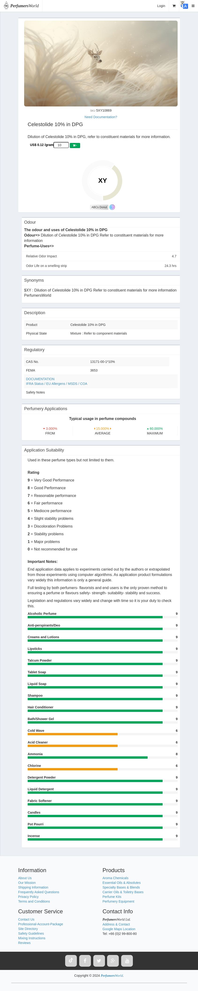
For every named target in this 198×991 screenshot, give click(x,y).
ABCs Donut (99, 207)
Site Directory (28, 929)
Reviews (24, 943)
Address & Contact (116, 924)
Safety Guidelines (31, 933)
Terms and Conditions (34, 901)
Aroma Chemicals (115, 878)
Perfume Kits (112, 897)
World (24, 6)
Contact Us (26, 919)
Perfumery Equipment (118, 901)
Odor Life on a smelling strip (101, 265)
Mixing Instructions (31, 938)
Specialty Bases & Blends (121, 887)
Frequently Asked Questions (38, 892)
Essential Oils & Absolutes (122, 883)
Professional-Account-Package (40, 924)
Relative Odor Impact (101, 256)
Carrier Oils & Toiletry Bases (123, 892)
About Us (25, 878)
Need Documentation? (101, 117)
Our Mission (27, 883)
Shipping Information (33, 887)
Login (161, 6)
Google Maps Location (119, 929)
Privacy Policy (28, 897)
